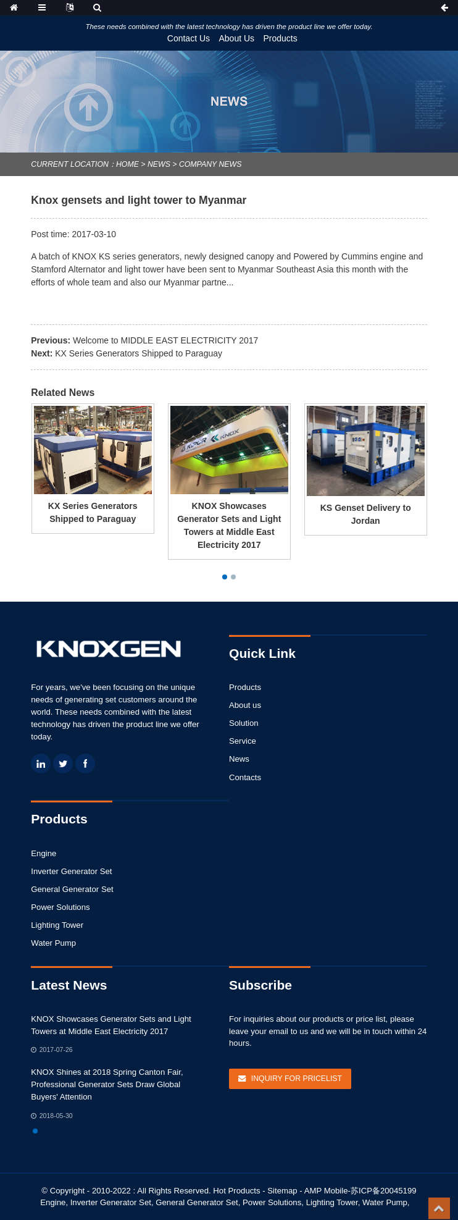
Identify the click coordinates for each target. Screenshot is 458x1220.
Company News (210, 164)
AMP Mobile (326, 1190)
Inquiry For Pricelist (296, 1078)
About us (245, 705)
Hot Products (236, 1190)
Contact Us (188, 38)
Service (242, 741)
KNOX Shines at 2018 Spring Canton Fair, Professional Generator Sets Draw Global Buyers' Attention (107, 1084)
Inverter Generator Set (71, 871)
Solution (244, 723)
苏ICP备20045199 (384, 1190)
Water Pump (53, 943)
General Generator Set (72, 889)
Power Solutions (60, 907)
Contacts (245, 777)
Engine (43, 853)
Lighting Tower (57, 925)
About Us (236, 38)
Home (127, 164)
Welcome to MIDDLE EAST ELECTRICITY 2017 (165, 340)
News (159, 164)
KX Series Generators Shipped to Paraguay (138, 353)
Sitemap (282, 1190)
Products (281, 38)
